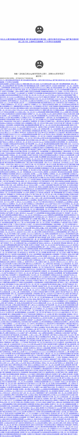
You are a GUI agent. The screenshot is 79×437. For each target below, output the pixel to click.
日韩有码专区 (8, 121)
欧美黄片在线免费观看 (19, 254)
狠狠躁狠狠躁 (39, 376)
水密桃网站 (55, 254)
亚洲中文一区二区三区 (57, 404)
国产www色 (41, 134)
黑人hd (26, 185)
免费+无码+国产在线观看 (52, 376)
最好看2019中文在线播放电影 (58, 187)
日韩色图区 (70, 370)
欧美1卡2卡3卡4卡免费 (15, 290)
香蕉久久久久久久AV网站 (60, 430)
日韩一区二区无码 (72, 350)
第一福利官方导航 (41, 127)
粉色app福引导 (38, 344)
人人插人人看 (15, 292)
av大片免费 (35, 325)
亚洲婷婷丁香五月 (62, 114)
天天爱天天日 (10, 312)
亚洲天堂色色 (20, 271)
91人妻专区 (15, 237)
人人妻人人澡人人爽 (34, 335)
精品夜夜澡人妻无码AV (37, 190)
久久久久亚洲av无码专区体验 (16, 277)
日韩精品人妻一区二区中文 (31, 290)
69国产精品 (63, 434)
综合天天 (73, 310)
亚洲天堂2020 (30, 269)
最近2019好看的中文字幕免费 (28, 286)
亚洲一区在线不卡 (42, 338)
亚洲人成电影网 (66, 365)
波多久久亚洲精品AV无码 (36, 365)
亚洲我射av (65, 357)
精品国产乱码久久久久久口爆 (47, 200)
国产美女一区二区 (53, 89)
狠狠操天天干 (13, 273)
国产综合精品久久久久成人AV (18, 187)
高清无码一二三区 (65, 389)
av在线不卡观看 (33, 157)
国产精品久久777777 (24, 179)
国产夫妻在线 (67, 123)
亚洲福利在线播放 (65, 353)
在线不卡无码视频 (7, 91)
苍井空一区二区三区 (24, 273)
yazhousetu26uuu (34, 361)
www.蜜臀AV (15, 132)
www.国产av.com (12, 211)
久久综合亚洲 (17, 350)
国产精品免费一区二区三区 (54, 305)
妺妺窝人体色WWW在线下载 (40, 331)
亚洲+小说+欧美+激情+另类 (57, 423)
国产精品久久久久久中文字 (34, 97)
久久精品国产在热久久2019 (42, 320)
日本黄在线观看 (38, 162)
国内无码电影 (26, 130)
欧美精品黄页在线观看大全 (51, 432)
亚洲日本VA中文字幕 (66, 340)
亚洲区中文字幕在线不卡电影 (36, 434)
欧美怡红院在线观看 (53, 434)
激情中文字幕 (7, 224)
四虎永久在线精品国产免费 (20, 256)
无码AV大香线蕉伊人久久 (11, 398)
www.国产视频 (61, 408)
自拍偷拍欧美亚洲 (24, 424)
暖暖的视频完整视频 (52, 112)
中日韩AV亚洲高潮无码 (7, 114)
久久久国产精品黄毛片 (57, 331)
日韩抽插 (10, 207)
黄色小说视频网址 (27, 123)
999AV (2, 140)
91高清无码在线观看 (49, 198)
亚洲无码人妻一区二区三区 (59, 413)
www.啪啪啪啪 (16, 396)
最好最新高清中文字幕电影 (51, 368)
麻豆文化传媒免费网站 (63, 258)
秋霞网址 (46, 174)
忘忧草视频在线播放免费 (26, 217)
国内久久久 (28, 415)
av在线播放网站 (13, 196)
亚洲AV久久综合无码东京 (32, 250)
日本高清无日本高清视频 (58, 316)
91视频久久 (34, 104)
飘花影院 (24, 305)
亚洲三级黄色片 (11, 262)
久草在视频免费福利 (38, 117)
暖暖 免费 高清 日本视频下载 (32, 400)
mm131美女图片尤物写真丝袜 (17, 430)
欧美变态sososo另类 (36, 256)
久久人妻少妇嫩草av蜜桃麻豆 (15, 166)
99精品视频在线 (47, 254)
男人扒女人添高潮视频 (34, 254)
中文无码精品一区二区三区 (69, 203)
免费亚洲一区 (35, 121)
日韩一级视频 (68, 372)
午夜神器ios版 (39, 217)
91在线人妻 (50, 314)
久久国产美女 (17, 89)
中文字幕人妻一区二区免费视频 (12, 258)
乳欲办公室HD (50, 134)
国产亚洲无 (72, 381)
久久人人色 (7, 102)
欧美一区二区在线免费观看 (41, 421)
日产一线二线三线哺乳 (70, 87)
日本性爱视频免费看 (51, 207)
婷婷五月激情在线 (58, 93)
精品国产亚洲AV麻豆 (37, 353)
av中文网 (15, 147)
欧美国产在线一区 (13, 252)
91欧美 (16, 149)
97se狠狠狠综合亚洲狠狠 (67, 239)
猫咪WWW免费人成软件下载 (53, 292)
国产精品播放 (69, 97)
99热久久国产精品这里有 (25, 260)
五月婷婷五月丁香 (51, 145)
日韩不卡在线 (73, 278)
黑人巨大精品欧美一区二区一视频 (66, 290)
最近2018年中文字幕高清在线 (46, 278)
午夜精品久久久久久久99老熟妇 (60, 428)
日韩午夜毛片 (60, 102)
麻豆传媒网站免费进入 (61, 361)
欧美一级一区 (34, 239)
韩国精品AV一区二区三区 (14, 104)
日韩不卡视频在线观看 (37, 207)
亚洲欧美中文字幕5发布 (56, 351)
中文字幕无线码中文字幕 (46, 181)
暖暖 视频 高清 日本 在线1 (31, 84)
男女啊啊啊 (42, 157)
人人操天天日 (68, 127)
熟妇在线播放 (33, 372)
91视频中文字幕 (55, 355)
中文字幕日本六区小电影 (61, 293)
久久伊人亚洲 (51, 114)
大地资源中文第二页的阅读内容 (45, 269)
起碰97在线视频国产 (47, 153)
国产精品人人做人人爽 (64, 282)
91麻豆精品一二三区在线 (32, 230)
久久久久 (73, 348)
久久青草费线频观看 (40, 350)
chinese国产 (30, 213)
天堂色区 (29, 385)
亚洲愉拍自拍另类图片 (60, 321)
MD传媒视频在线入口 (63, 117)
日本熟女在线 (20, 194)
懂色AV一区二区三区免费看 (48, 280)
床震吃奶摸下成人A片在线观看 (26, 243)
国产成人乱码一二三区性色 (49, 299)
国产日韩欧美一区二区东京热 (14, 230)
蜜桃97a (65, 179)
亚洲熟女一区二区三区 (16, 203)
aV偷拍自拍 (7, 183)
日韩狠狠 (74, 147)
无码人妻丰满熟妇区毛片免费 (18, 265)
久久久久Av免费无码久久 (17, 97)
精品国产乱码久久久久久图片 (29, 428)
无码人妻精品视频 (60, 366)
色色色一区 (19, 119)
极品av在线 (64, 376)
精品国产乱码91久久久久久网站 (40, 87)
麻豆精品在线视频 (57, 179)
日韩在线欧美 (39, 203)
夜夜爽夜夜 (24, 372)
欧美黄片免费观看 (10, 138)
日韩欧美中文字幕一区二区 (42, 196)
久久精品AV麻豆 (33, 395)
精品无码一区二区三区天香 (67, 189)
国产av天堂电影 (69, 99)
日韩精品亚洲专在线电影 (17, 144)
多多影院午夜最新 (21, 114)
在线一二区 (72, 267)
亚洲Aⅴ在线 (72, 211)
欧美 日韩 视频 (73, 112)
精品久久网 (30, 363)
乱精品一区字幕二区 (62, 411)
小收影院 (25, 348)
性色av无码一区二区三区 (8, 402)
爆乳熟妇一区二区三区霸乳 (67, 108)
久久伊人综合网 (21, 411)
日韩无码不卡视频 (7, 151)
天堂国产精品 (13, 368)
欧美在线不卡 (60, 213)
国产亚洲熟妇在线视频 (70, 273)
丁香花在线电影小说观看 (13, 153)
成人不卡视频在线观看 (68, 355)
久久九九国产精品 (57, 346)
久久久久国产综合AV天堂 (52, 203)
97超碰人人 (20, 262)
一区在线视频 (15, 280)
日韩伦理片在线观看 (43, 355)
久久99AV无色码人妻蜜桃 (40, 172)
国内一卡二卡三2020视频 (30, 413)
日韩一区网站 (62, 359)
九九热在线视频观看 (24, 211)
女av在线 (70, 338)
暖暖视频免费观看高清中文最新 (16, 434)
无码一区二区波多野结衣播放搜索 (21, 293)
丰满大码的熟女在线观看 (62, 181)
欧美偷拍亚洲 (47, 93)
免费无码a (20, 185)
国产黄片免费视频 (30, 278)
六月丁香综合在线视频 (7, 112)
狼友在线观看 (63, 190)
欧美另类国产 (16, 241)
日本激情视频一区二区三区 (58, 100)
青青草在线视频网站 (45, 248)
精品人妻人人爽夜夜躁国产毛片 (62, 196)
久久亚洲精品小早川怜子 (40, 106)
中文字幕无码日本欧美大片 (47, 202)
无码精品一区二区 (20, 288)
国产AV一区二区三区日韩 (48, 125)
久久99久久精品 (41, 402)
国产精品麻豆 (10, 181)
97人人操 (3, 149)
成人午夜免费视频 (55, 410)
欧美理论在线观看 (16, 192)
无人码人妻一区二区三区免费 (49, 265)
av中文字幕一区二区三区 (22, 331)
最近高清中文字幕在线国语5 (56, 323)
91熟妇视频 (46, 348)
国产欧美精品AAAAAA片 (64, 245)
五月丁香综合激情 (44, 307)
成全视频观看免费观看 (32, 125)
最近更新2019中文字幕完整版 (66, 164)
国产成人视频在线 (10, 308)
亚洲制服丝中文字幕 (47, 168)
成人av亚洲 (20, 351)
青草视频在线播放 (37, 160)
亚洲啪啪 (58, 267)
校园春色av (23, 374)
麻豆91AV (14, 248)
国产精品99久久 (49, 370)
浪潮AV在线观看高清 (51, 233)
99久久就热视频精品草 (21, 99)
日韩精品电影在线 (71, 207)
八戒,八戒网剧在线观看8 (45, 333)
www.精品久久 (28, 419)
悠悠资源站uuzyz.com (40, 215)
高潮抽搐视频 (58, 192)
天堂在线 (6, 108)
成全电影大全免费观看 (55, 273)
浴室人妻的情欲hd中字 (20, 383)
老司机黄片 (69, 374)
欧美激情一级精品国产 (50, 359)
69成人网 (55, 84)
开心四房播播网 (45, 275)
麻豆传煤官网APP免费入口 (68, 138)
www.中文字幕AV (64, 295)
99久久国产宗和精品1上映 (28, 329)
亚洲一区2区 (64, 166)
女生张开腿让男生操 (20, 151)
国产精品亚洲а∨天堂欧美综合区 (36, 295)
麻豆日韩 (3, 434)
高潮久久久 (66, 160)
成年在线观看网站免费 (48, 411)
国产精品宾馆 (25, 207)
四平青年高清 (9, 140)
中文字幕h (5, 265)
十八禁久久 (17, 202)
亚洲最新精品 (49, 147)
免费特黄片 (17, 159)
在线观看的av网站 (9, 395)
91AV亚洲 (44, 277)
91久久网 (30, 344)
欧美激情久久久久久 (42, 100)
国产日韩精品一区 (10, 303)
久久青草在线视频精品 (24, 129)
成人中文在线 (7, 417)
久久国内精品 (40, 305)
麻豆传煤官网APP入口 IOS (11, 408)
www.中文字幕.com (51, 95)
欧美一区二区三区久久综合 (23, 299)
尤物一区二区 (47, 346)
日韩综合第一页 (58, 162)
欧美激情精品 (42, 89)
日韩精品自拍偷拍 (32, 183)
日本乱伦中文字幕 (55, 378)
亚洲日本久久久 (39, 233)
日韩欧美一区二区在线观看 (49, 271)
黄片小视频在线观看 (14, 314)
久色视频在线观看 (19, 140)
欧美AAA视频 (44, 378)
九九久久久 (30, 233)
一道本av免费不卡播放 (21, 91)
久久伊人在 (40, 95)
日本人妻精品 (6, 378)
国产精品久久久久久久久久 (16, 189)
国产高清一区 (64, 185)
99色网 (14, 351)
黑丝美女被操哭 (10, 235)
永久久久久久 (6, 160)
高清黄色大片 (31, 411)
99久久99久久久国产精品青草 (11, 436)
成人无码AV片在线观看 (27, 237)
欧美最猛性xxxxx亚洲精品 (64, 202)
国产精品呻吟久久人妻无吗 (39, 318)
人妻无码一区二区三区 (51, 353)
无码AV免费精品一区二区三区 (28, 307)
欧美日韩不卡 (4, 366)
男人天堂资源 (50, 115)
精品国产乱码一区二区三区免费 (48, 286)
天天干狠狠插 (73, 327)
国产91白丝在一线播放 (18, 269)
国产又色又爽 (39, 132)
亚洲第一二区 (6, 115)
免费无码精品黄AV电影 (19, 365)
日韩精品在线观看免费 (41, 381)
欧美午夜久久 (31, 355)
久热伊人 (32, 323)
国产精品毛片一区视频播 (22, 327)
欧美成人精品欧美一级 (46, 192)
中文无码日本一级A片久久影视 (46, 164)
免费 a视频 (9, 149)
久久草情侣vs (7, 391)
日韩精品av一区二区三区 (37, 136)
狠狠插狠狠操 (54, 260)
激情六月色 (73, 125)
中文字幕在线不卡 (50, 408)
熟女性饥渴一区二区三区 (37, 342)
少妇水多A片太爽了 (32, 301)
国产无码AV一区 (23, 323)
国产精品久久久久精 (34, 383)
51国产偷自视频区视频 (7, 205)
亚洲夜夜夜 (31, 404)
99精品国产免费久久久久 (24, 325)
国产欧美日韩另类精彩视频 (52, 159)
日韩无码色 (56, 166)
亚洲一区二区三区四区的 (30, 89)
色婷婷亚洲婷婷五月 (70, 215)
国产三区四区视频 (51, 393)
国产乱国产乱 (38, 398)
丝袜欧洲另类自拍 (47, 232)
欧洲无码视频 (31, 222)
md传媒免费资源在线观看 (29, 134)
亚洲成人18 (61, 207)
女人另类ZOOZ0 (18, 391)
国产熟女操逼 (23, 149)
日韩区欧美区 (15, 220)
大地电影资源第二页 (26, 292)
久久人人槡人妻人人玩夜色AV (57, 256)
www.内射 (26, 192)
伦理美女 (36, 280)
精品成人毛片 (73, 357)
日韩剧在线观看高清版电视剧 (35, 366)
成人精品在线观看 (56, 87)
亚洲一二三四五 (56, 357)
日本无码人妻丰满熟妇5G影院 (19, 108)
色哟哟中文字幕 (64, 400)
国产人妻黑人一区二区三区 (8, 209)
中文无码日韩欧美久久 (59, 248)
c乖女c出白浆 (22, 385)
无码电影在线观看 (50, 142)
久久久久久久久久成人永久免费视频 (67, 241)
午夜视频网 (17, 413)
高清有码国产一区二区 (64, 86)
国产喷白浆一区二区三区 (65, 426)
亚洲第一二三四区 (36, 174)
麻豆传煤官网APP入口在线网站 (27, 200)
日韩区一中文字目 (63, 91)
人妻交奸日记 (15, 393)
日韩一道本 (12, 185)
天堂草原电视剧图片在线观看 (58, 170)
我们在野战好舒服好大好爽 (14, 346)
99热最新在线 (35, 130)
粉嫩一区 (16, 426)
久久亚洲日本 (50, 366)
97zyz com (28, 351)
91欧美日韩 (28, 370)
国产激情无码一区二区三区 (50, 340)
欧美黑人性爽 (54, 177)
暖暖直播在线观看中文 (10, 282)
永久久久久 (12, 127)
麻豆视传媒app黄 (48, 297)
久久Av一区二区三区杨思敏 (55, 303)
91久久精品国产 (60, 132)
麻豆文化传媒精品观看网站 (33, 247)
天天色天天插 (57, 123)
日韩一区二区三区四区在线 (68, 432)
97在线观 (5, 144)
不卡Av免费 (10, 202)
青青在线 (24, 153)
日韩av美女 (7, 220)
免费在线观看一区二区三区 (44, 209)
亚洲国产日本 (74, 351)
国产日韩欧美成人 (49, 258)
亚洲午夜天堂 (65, 129)
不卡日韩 (56, 297)
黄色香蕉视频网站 (20, 312)
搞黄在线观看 (4, 84)
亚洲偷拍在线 (46, 179)
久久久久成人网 (31, 115)
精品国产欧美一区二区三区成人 (57, 252)
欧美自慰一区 (25, 318)
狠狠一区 (58, 104)
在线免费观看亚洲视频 (47, 239)
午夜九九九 (5, 177)
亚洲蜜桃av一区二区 (15, 172)
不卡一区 (13, 243)
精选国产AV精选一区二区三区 (68, 391)
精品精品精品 (31, 338)
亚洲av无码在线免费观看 (59, 383)
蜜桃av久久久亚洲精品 (60, 209)
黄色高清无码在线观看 (65, 172)
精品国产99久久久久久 (65, 299)
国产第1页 (59, 160)
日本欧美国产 (66, 333)
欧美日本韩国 (16, 353)
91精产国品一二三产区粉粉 (19, 342)
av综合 (26, 110)
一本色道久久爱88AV (62, 235)
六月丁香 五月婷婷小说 (33, 277)
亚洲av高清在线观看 (23, 303)
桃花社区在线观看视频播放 (44, 224)
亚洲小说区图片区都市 (50, 344)
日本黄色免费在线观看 (12, 432)
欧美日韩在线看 (35, 108)
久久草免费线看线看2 (7, 327)
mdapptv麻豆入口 (5, 132)
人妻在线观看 (57, 406)
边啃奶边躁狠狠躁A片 (53, 226)
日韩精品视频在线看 (50, 282)
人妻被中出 (26, 104)
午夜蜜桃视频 (41, 115)
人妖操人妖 (22, 301)
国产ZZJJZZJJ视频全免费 (38, 303)
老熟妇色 (45, 415)
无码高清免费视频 (52, 295)
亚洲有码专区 (71, 366)
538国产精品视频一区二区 (66, 228)
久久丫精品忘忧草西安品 (46, 104)
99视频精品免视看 (70, 404)
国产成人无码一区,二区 (10, 286)
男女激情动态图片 (50, 424)
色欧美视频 (57, 224)
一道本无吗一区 (50, 117)
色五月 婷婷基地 (49, 132)
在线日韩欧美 (70, 183)
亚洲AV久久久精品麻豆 (23, 174)
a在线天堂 (19, 232)
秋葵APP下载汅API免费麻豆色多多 (40, 336)
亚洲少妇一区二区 (21, 142)
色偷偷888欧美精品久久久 (49, 91)
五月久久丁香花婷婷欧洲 (67, 233)
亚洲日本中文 (16, 372)
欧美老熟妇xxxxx (41, 323)
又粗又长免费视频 (39, 145)
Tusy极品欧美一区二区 (12, 355)
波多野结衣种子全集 (19, 357)
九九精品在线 (63, 396)
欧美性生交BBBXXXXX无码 (33, 346)
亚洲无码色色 (6, 198)
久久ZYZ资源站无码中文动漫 (65, 395)
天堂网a (22, 280)
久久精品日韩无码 (9, 423)
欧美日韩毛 (71, 114)
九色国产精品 (4, 275)
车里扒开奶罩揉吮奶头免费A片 (49, 155)
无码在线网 (45, 170)
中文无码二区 (34, 275)
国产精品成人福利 (52, 288)
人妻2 (45, 162)
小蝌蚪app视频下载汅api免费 (51, 220)
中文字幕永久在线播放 (37, 327)
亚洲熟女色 (48, 374)
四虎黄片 (55, 374)
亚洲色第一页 (41, 175)
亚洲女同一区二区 (70, 93)
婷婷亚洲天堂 (35, 211)
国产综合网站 (19, 86)
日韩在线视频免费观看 (24, 267)
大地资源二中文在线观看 (64, 237)
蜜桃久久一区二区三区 (25, 215)
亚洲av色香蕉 (35, 389)
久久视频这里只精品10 (37, 147)
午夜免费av (59, 134)
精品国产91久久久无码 (65, 145)
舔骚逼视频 (68, 331)
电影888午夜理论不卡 (35, 110)
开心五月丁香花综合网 (28, 314)
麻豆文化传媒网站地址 (13, 321)
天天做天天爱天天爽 (18, 263)
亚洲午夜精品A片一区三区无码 (17, 100)
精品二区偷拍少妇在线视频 (17, 320)
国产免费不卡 (10, 213)
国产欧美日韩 (64, 265)
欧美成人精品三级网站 (42, 404)
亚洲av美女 (58, 115)
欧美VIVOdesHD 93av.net (36, 142)
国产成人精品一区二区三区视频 (33, 119)
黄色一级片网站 (11, 239)
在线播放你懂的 (47, 380)
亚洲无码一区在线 (37, 205)
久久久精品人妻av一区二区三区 (25, 112)
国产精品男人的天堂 (17, 102)
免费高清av (23, 355)
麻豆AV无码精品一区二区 (47, 241)
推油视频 (15, 389)
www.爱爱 (65, 267)
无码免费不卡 (13, 275)
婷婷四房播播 (60, 198)
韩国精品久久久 (41, 314)
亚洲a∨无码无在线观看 (66, 271)
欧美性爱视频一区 (62, 142)
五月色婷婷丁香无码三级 (55, 127)
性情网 (45, 256)
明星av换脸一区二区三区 (45, 218)
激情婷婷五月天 (29, 423)
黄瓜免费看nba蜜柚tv (17, 415)
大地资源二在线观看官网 (54, 136)
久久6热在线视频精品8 (45, 321)
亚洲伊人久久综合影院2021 (13, 348)
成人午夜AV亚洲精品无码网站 (60, 194)
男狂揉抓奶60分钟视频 (47, 211)
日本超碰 (30, 380)
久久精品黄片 (53, 172)
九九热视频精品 (18, 400)
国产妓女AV (36, 273)
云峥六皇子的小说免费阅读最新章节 (30, 406)
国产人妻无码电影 (31, 333)
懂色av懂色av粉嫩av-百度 (40, 228)
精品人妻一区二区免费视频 (10, 297)
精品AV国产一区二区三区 (16, 310)
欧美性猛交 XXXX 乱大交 (55, 99)
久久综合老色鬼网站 (41, 423)
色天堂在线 (47, 430)
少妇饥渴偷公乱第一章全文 (66, 280)
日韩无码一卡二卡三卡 (9, 260)
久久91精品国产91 (33, 151)
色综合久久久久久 (15, 134)
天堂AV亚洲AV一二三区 (9, 295)
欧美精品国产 (22, 380)
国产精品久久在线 (27, 421)
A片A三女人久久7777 (46, 361)
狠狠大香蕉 (63, 144)
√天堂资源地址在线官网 (68, 104)
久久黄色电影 (52, 338)
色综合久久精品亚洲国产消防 (66, 95)
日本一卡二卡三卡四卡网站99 (20, 136)
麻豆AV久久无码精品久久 (44, 417)
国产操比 (15, 424)
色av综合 (47, 177)
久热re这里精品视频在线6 (13, 316)
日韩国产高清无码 (32, 155)
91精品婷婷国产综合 (62, 278)
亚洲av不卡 (28, 194)
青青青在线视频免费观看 (69, 410)
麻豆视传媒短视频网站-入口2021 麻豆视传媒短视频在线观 (38, 426)
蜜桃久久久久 (70, 316)
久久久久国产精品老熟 (57, 307)
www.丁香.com (21, 222)
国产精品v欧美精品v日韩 (8, 411)
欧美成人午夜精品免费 (24, 308)
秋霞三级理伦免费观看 (12, 428)
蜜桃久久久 (8, 168)
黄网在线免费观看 (27, 396)
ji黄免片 (69, 423)
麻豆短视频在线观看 (63, 125)
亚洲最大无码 (4, 127)
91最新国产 (29, 320)
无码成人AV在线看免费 (66, 155)
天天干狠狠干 (31, 417)
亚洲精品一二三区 (12, 323)
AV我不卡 (62, 308)
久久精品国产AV (22, 93)
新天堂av (5, 320)
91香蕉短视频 (39, 374)
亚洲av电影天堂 (52, 149)
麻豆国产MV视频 (38, 177)
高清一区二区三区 (41, 99)
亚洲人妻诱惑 (40, 408)
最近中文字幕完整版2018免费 (49, 230)
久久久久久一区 (44, 428)
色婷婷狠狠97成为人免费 (70, 402)
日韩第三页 (23, 432)
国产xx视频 (62, 374)
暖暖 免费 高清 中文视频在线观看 (53, 110)
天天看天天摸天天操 (22, 235)
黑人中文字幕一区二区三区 (27, 95)
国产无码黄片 (5, 243)
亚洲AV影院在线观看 (20, 404)
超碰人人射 (61, 284)
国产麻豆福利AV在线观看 (35, 430)
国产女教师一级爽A (34, 153)
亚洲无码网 (23, 410)
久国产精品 (53, 335)
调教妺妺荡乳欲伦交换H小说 (23, 106)
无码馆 (38, 411)
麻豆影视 (57, 243)
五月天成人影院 (48, 406)
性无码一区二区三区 (61, 211)
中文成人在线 (18, 284)
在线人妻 (38, 140)
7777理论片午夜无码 (19, 224)
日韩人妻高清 (33, 235)
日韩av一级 (70, 359)
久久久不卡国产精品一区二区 (60, 421)
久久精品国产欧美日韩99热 (48, 284)
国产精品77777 (23, 226)
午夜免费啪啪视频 (64, 84)
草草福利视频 (10, 119)
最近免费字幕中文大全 (48, 102)
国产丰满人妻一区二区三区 (41, 194)
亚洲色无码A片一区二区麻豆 (34, 262)
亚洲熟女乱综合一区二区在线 (56, 350)
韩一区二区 (70, 205)
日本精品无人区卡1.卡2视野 (30, 387)
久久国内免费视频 (62, 217)
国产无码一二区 (30, 310)
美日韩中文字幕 (36, 170)
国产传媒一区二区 (22, 336)
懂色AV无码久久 (45, 325)
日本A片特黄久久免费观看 (56, 277)
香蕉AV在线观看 (43, 187)
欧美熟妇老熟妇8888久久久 (36, 226)
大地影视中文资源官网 (47, 290)
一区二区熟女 (71, 383)
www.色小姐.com (11, 218)
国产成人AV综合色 (47, 293)
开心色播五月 (60, 387)
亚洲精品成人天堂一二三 (41, 260)
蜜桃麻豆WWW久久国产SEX (14, 250)
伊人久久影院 (21, 127)
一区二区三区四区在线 (68, 224)
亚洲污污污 (41, 372)
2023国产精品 (59, 372)
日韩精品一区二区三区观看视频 (59, 174)
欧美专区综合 (54, 108)
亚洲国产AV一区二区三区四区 (36, 114)
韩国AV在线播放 (67, 153)
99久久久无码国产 (54, 381)
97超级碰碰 (70, 140)
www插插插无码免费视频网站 (49, 389)
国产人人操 (21, 295)
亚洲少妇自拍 (9, 413)
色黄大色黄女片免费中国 (41, 419)
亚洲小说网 (57, 130)
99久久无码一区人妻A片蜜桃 (32, 232)
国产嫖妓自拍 (15, 340)
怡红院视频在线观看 (12, 374)
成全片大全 (63, 368)
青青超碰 (63, 243)
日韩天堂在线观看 (34, 91)
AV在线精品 (37, 380)
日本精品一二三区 (55, 247)
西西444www (30, 263)
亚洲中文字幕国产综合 (47, 121)
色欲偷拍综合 (4, 359)
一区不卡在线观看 (5, 353)
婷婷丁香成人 (20, 247)
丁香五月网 (28, 162)
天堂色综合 (29, 280)
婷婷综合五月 (30, 189)
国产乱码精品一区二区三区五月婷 (32, 159)
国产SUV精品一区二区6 (69, 378)
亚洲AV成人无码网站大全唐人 (25, 402)
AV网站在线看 (16, 305)
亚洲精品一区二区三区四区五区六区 (43, 267)
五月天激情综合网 (46, 84)
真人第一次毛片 (11, 376)
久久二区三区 (39, 144)
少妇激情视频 (44, 151)
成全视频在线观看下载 (9, 222)
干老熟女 (25, 361)
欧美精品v (38, 363)
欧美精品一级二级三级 (19, 183)
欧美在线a (57, 263)
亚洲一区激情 (40, 86)
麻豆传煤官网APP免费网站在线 (15, 162)
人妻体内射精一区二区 (69, 151)
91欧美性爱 (45, 335)
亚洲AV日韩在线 (38, 292)
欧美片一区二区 (71, 277)
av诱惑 (2, 303)
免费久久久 (45, 140)
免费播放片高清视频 (8, 174)
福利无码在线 (30, 127)
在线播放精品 (73, 301)
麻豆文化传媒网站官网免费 (14, 419)
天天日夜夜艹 (12, 93)
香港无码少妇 (33, 187)
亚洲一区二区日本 (39, 123)
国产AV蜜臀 (33, 218)
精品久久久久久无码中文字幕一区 (25, 164)
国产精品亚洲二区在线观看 (19, 335)
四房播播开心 (37, 368)
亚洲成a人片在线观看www (17, 366)
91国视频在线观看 (32, 248)
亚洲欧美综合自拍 (68, 136)
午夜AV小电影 (61, 338)
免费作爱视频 (74, 400)
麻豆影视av (62, 260)
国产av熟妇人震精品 (66, 230)
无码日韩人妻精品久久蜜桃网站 (16, 338)
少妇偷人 (14, 378)
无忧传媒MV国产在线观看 (29, 321)
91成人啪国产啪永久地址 (47, 387)
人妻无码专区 (60, 121)
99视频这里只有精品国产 (64, 424)
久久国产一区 (30, 224)
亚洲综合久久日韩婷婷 (13, 123)
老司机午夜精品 (36, 179)
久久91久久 (75, 177)
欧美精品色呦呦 (50, 213)
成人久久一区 (66, 157)
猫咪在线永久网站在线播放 (57, 140)
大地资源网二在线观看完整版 (15, 125)
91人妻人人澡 (36, 129)
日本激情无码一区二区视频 (19, 198)
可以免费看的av (56, 222)
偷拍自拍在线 (15, 329)
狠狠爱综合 (18, 205)
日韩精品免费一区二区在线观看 (51, 129)
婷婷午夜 (74, 365)
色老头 (4, 277)
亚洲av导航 (36, 299)
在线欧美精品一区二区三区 (34, 166)
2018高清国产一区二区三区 (35, 312)
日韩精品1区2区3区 (56, 275)
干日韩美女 (63, 254)
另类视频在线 (27, 172)
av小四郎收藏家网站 (60, 232)
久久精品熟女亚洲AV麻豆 (28, 175)
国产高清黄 (24, 245)
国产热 (57, 239)
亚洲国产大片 (34, 192)
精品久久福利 (59, 327)
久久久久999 (69, 387)
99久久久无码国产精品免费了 (53, 119)
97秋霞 (66, 327)
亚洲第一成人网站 (24, 389)
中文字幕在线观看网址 (13, 318)
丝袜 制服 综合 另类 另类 (43, 310)
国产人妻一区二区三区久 (28, 393)
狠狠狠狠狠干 (40, 393)
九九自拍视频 (61, 205)
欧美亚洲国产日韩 (21, 395)
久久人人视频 (64, 112)
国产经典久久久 (60, 363)
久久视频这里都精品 (55, 151)
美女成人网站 (49, 327)
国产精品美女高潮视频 (33, 168)
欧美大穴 (39, 348)
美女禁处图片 (44, 108)
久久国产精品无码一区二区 (26, 209)
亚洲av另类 (71, 254)
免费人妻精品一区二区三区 (46, 235)
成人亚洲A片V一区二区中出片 (12, 130)
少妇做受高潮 (10, 247)
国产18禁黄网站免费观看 (10, 215)
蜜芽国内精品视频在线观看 (29, 241)
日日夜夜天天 (27, 205)
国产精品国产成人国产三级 (67, 286)
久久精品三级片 (62, 335)
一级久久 (21, 196)
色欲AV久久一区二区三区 (62, 147)
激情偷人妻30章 (10, 271)
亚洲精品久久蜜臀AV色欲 (68, 297)
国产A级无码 (20, 423)
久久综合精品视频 (44, 357)
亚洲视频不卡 (11, 194)
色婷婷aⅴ (3, 123)
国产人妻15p (32, 305)
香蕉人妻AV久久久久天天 (11, 170)
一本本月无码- (9, 164)
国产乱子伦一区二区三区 (31, 284)
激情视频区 (60, 250)
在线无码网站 (53, 228)
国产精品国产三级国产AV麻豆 (37, 149)
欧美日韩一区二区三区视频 (37, 252)
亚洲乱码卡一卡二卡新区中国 (43, 263)
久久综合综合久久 (60, 370)
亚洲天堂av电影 (53, 189)
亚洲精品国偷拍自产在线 (66, 106)
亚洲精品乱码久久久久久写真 (20, 87)
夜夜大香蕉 (57, 153)
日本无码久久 (67, 115)
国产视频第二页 (25, 170)
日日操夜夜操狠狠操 (41, 189)
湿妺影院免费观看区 (48, 385)
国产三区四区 (21, 233)
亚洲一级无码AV (21, 213)
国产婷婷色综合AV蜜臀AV (50, 400)
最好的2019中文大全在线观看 (11, 421)
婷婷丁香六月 (36, 220)
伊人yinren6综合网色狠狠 (49, 250)
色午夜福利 (34, 181)
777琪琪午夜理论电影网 (16, 370)
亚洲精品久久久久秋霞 (16, 359)
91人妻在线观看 (40, 112)
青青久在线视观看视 (26, 398)
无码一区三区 (46, 383)
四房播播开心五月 (62, 301)
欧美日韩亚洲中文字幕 (54, 157)
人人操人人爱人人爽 (35, 198)
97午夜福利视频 (65, 89)
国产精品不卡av (68, 292)
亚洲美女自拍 (37, 415)
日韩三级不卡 (17, 121)
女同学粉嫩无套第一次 (45, 183)
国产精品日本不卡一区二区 (8, 179)
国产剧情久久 (29, 196)
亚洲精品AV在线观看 (19, 417)
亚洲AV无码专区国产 (37, 424)
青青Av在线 (49, 123)
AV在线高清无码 (15, 344)
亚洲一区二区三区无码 (48, 245)
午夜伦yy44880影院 (59, 183)
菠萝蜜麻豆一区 (73, 325)
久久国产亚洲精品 (32, 357)
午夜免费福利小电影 (58, 320)
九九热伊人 (59, 269)
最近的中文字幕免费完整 (32, 271)
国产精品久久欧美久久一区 (54, 175)
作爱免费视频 (13, 301)
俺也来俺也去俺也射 (70, 134)
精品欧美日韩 (44, 410)
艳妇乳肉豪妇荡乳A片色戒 (47, 395)
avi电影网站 (36, 293)
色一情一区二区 (37, 297)
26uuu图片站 (32, 100)
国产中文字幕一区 (42, 329)
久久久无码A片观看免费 (31, 391)
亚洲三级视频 (53, 106)
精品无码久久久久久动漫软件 (54, 342)
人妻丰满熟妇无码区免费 (29, 316)
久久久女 (40, 258)
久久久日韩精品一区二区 (30, 202)
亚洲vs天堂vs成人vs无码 (60, 417)
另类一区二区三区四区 (43, 222)
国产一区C (46, 247)
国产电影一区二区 (25, 297)
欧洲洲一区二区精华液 (55, 318)
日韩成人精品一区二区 (23, 181)
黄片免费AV (13, 233)
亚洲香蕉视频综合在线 (20, 157)
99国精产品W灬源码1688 (54, 402)
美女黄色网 (8, 389)
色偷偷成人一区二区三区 (25, 138)
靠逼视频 (17, 207)
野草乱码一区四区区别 (27, 132)
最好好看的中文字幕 (9, 200)
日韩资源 (32, 99)
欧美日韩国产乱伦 (67, 247)
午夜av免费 (31, 376)
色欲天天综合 (21, 248)
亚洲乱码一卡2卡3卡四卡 (66, 288)
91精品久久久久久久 (62, 262)
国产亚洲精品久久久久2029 (47, 301)
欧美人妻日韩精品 (7, 284)
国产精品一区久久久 (47, 130)
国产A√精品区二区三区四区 (62, 398)
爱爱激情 (54, 348)
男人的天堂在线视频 (23, 239)
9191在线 (10, 159)
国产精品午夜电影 (40, 237)
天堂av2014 (19, 110)
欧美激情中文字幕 (12, 226)
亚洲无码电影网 (23, 378)
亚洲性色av (32, 348)
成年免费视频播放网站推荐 (12, 245)
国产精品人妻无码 (43, 316)
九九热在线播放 (62, 200)
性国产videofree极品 (9, 129)
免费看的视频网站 (70, 303)
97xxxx (50, 162)
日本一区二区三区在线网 (52, 365)
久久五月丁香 (72, 335)
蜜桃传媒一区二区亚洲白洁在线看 (30, 340)
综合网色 (71, 417)
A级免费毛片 (26, 121)
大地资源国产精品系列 (52, 185)
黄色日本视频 (30, 140)
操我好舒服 (69, 363)
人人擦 (67, 351)
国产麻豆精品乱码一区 (25, 368)
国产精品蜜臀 (30, 144)
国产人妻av (60, 97)
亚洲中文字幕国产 (34, 245)
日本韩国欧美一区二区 (18, 115)
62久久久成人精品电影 (61, 218)
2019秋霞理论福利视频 (13, 387)
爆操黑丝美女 (50, 372)
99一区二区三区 (22, 376)
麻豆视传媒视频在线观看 (52, 144)
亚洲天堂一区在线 (51, 86)
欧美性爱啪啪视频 (65, 177)
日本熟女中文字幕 (16, 361)
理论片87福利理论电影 (9, 381)
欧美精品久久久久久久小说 (40, 351)
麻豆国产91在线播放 (71, 121)
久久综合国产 (37, 385)
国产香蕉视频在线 (29, 86)
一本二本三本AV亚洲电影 (25, 381)
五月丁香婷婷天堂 (50, 217)
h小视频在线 (58, 333)
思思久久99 (64, 381)
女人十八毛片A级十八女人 (59, 325)
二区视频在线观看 (24, 147)
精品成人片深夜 (53, 308)
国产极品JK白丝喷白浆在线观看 (21, 160)
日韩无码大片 (15, 175)
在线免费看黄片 (57, 380)
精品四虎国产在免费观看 (21, 190)
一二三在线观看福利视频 (32, 102)
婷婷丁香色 (12, 267)
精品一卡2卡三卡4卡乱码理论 (36, 288)
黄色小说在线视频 (60, 314)
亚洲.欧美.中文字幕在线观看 (60, 310)
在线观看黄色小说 (9, 325)
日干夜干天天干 (7, 400)
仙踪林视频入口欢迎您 (30, 258)
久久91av (24, 344)
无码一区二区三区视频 (65, 393)
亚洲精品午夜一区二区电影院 (48, 391)
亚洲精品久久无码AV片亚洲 (33, 359)
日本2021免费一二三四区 (37, 185)
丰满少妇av (72, 361)
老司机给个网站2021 (63, 348)
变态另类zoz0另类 (39, 138)
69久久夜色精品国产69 (35, 432)
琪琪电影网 (43, 273)
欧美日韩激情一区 (26, 220)
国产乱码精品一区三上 (28, 408)
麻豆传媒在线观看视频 (69, 130)
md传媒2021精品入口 (15, 84)
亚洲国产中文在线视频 (35, 93)
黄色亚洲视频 (6, 415)
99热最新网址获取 (24, 275)
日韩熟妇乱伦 (67, 406)
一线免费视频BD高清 (71, 110)
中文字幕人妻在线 (38, 370)
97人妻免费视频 (39, 213)
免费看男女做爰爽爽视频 (55, 215)
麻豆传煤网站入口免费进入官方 (21, 117)
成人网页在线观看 (34, 410)
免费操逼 (61, 344)
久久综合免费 (27, 228)
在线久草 (6, 344)
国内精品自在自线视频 (63, 385)
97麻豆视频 (37, 396)
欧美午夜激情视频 (69, 305)
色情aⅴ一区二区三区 (48, 363)
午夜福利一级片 (48, 398)
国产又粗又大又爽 (26, 177)
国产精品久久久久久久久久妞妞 (55, 312)
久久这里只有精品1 (44, 413)
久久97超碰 (31, 374)
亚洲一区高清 (51, 237)
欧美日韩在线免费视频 (52, 138)
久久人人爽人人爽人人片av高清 (16, 363)
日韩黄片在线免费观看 (25, 282)
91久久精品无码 (5, 280)
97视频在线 (7, 342)
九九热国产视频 (15, 177)
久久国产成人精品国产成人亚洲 (60, 419)
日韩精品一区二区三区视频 (17, 155)
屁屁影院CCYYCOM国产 (17, 333)
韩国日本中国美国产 (50, 97)
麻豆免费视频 (25, 353)
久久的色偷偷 (47, 166)
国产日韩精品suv (29, 203)
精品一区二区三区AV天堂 (16, 278)
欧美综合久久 (24, 252)
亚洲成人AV (10, 331)
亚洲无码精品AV (28, 350)
